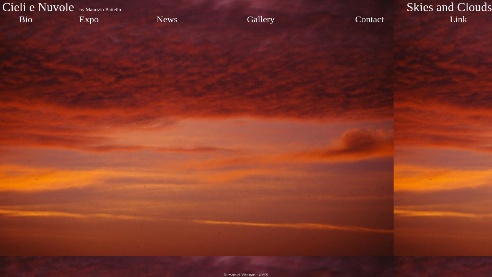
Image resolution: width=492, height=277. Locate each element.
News (167, 19)
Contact (369, 19)
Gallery (261, 19)
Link (458, 19)
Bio (26, 19)
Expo (89, 19)
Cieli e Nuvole (39, 7)
